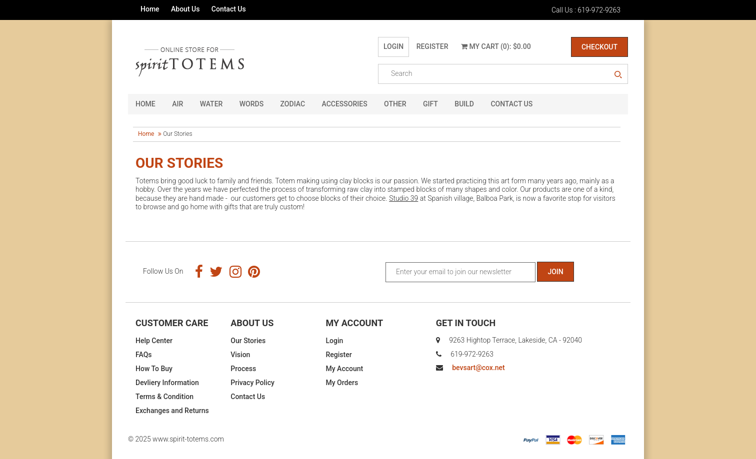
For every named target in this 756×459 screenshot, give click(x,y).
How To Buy (154, 369)
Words (252, 104)
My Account (345, 369)
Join (555, 272)
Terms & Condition (165, 397)
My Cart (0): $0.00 (496, 46)
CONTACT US (511, 104)
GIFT (430, 104)
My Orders (342, 383)
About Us (185, 9)
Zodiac (292, 104)
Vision (240, 355)
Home (150, 9)
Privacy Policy (252, 383)
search (618, 75)
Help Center (154, 341)
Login (394, 46)
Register (432, 46)
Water (211, 104)
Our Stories (248, 341)
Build (464, 104)
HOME (146, 104)
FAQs (144, 355)
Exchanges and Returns (172, 411)
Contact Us (229, 9)
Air (177, 104)
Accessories (345, 104)
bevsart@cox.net (478, 368)
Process (243, 369)
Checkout (600, 47)
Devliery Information (167, 383)
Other (395, 104)
